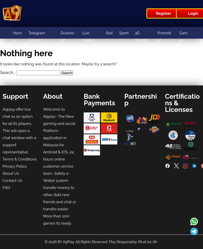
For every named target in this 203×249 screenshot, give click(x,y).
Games (183, 36)
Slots (109, 36)
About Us (11, 173)
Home (17, 36)
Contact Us (12, 180)
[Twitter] (176, 167)
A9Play (68, 242)
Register (163, 13)
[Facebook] (167, 167)
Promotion (164, 36)
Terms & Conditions (20, 159)
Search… (7, 72)
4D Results (141, 36)
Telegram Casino (36, 36)
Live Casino (88, 36)
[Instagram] (185, 167)
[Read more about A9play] (194, 222)
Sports (124, 36)
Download (67, 36)
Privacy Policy (15, 166)
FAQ (6, 187)
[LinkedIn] (194, 167)
